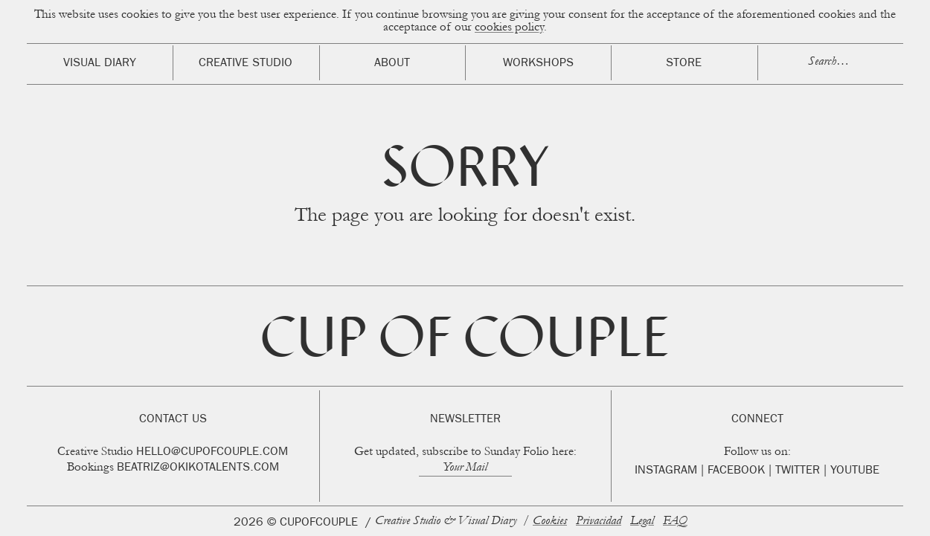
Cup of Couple (465, 342)
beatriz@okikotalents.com (198, 468)
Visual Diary (99, 64)
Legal (642, 521)
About (392, 64)
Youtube (854, 471)
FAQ (675, 521)
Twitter (797, 471)
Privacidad (598, 521)
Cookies (550, 521)
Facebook (736, 471)
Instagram (666, 471)
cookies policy (509, 27)
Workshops (538, 64)
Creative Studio (245, 64)
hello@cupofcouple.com (212, 453)
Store (684, 64)
